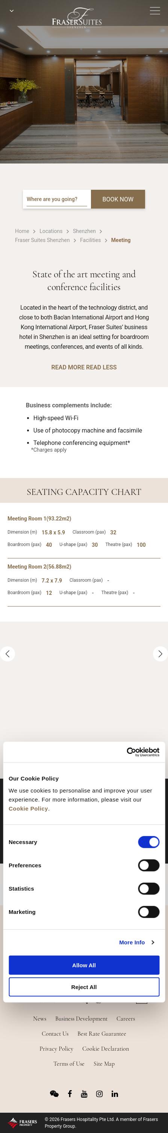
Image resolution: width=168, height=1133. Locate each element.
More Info (132, 942)
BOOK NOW (118, 199)
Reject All (84, 987)
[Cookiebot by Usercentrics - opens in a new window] (126, 752)
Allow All (84, 965)
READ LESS (101, 367)
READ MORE (68, 367)
